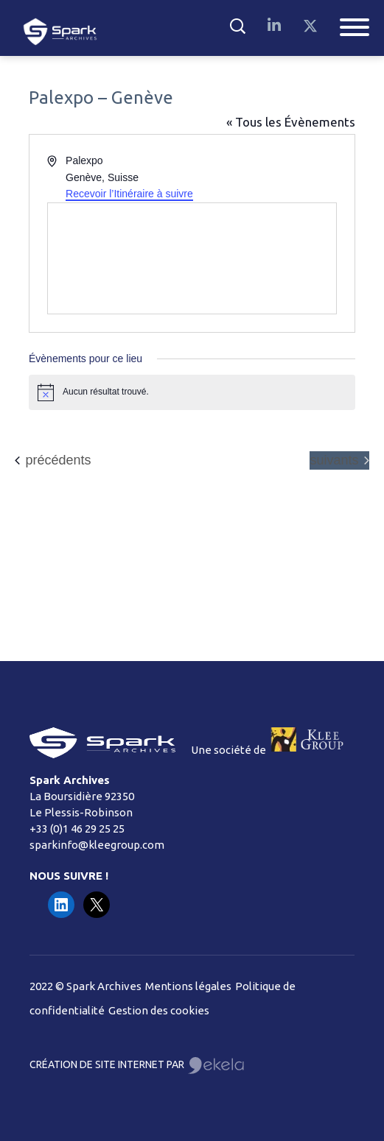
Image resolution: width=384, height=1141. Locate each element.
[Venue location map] (192, 258)
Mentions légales (188, 986)
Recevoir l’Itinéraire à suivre (129, 193)
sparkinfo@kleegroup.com (96, 844)
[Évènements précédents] (53, 460)
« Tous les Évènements (290, 122)
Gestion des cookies (158, 1010)
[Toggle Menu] (354, 27)
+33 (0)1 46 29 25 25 (77, 828)
